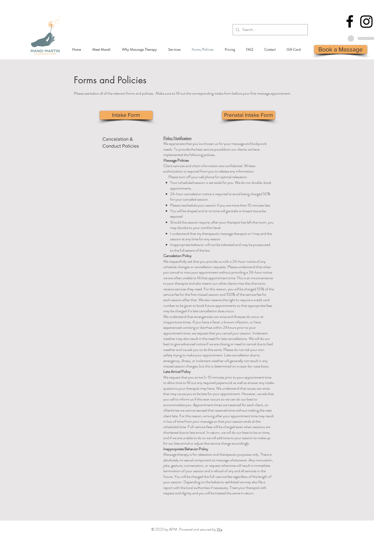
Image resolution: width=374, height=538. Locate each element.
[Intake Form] (126, 115)
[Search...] (269, 29)
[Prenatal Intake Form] (248, 115)
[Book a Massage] (340, 49)
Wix (220, 529)
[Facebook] (349, 21)
